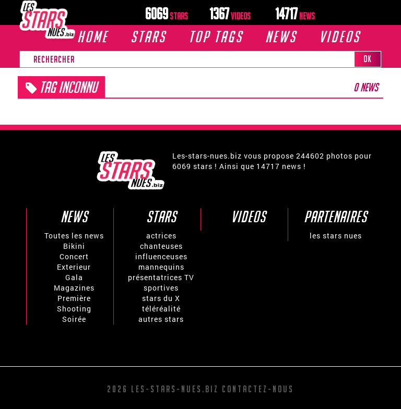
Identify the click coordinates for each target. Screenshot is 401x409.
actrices (161, 235)
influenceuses (161, 256)
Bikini (74, 246)
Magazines (74, 288)
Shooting (74, 309)
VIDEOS (339, 36)
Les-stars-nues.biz (175, 389)
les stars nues (336, 235)
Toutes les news (74, 235)
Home (92, 36)
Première (74, 298)
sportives (161, 288)
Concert (74, 256)
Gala (74, 277)
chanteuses (161, 246)
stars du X (161, 298)
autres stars (161, 319)
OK (367, 59)
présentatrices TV (161, 277)
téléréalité (161, 309)
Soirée (74, 319)
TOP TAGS (215, 36)
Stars (148, 36)
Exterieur (74, 267)
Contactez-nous (258, 389)
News (281, 36)
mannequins (161, 267)
